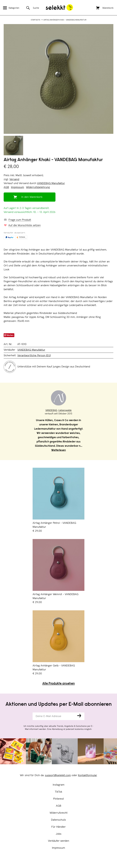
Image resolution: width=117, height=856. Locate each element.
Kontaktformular (87, 775)
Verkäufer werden (58, 841)
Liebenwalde (65, 410)
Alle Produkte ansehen (58, 683)
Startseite (35, 20)
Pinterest (58, 798)
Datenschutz (58, 820)
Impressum (58, 848)
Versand (14, 179)
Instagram (58, 784)
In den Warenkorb (31, 197)
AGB (58, 805)
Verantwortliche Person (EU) (34, 355)
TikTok (58, 791)
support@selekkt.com (58, 775)
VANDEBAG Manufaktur (51, 183)
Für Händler (58, 827)
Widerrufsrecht (58, 813)
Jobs (58, 834)
